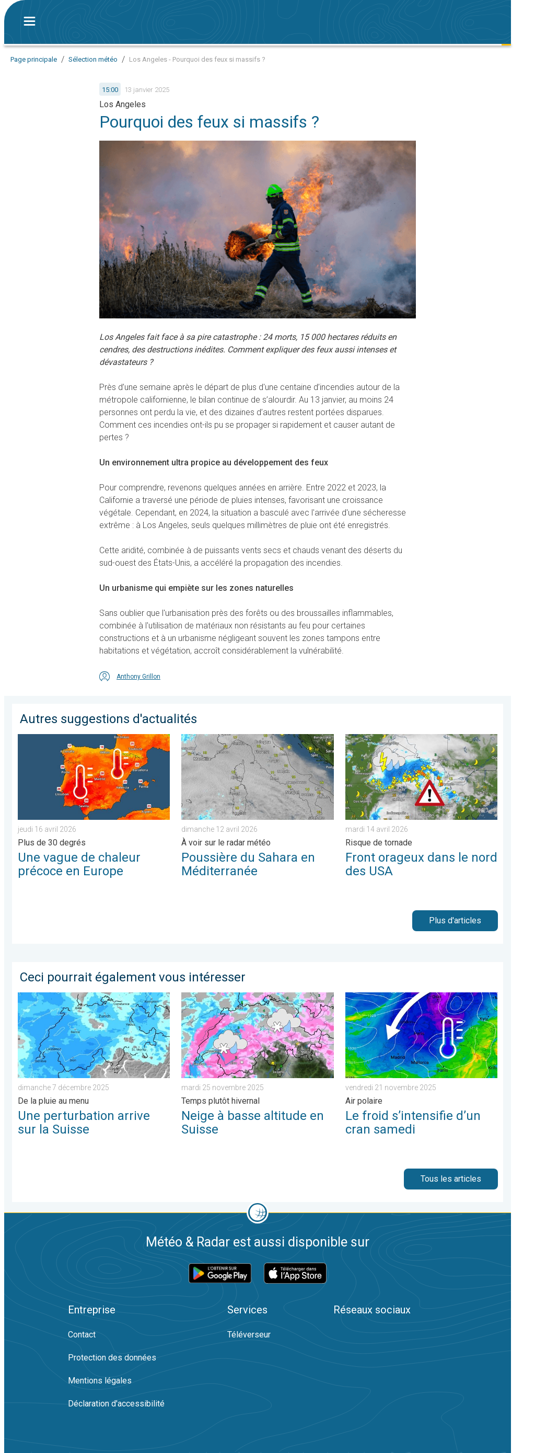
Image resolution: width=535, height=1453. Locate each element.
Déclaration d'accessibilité (116, 1404)
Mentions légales (100, 1381)
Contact (82, 1335)
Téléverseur (249, 1335)
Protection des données (112, 1358)
